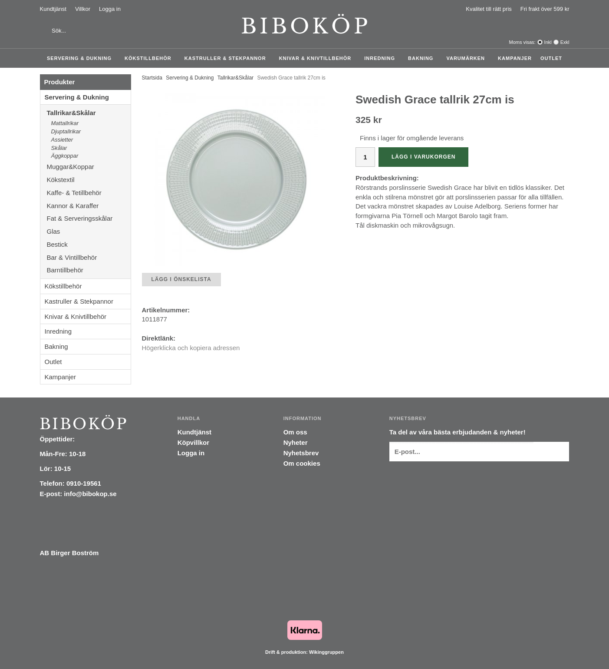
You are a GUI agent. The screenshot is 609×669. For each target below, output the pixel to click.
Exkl (564, 42)
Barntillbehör (65, 270)
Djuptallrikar (66, 131)
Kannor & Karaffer (89, 205)
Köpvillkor (193, 442)
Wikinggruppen (326, 652)
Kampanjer (515, 58)
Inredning (381, 58)
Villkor (82, 9)
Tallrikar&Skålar (89, 112)
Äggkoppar (65, 155)
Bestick (89, 244)
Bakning (423, 58)
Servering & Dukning (81, 58)
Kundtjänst (53, 9)
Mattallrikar (65, 123)
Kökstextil (89, 179)
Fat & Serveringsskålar (89, 218)
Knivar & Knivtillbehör (317, 58)
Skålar (59, 148)
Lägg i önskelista (181, 279)
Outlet (551, 58)
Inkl (548, 42)
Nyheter (295, 442)
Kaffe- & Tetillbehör (89, 192)
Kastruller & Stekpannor (227, 58)
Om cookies (301, 463)
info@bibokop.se (90, 493)
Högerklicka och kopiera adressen (191, 347)
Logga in (110, 9)
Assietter (62, 139)
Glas (89, 231)
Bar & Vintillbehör (89, 257)
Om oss (295, 432)
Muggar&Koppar (89, 166)
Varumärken (467, 58)
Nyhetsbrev (301, 453)
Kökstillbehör (150, 58)
